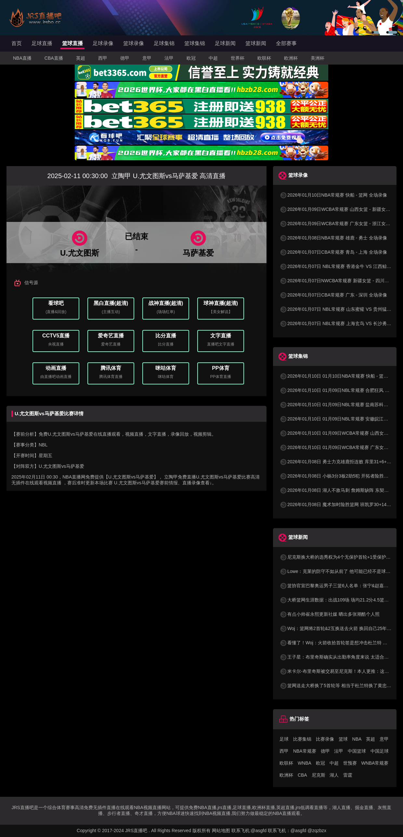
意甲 (146, 58)
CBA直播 (54, 58)
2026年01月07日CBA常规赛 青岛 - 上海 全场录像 (333, 252)
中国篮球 (357, 751)
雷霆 (347, 775)
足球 (284, 739)
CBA (302, 775)
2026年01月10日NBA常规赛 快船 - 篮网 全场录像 (333, 195)
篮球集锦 (194, 43)
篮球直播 (72, 43)
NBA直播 (22, 58)
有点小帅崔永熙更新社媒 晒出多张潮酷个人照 (330, 614)
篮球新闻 (255, 43)
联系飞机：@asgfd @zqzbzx (297, 830)
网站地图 (221, 830)
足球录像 (103, 43)
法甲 (169, 58)
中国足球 (379, 751)
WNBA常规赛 (374, 763)
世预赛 (350, 763)
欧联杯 (264, 58)
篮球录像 (133, 43)
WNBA (304, 763)
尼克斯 (318, 775)
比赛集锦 (302, 739)
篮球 (343, 739)
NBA (357, 739)
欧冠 (191, 58)
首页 (16, 43)
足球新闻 (225, 43)
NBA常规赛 (304, 751)
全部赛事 (286, 43)
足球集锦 (164, 43)
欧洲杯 (291, 58)
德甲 (124, 58)
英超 (80, 58)
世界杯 (237, 58)
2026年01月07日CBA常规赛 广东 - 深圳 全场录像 (333, 294)
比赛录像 (325, 739)
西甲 (102, 58)
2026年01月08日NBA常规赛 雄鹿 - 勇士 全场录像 (333, 237)
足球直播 (42, 43)
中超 (213, 58)
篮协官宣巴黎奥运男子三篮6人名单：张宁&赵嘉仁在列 (338, 585)
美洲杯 (317, 58)
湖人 (334, 775)
